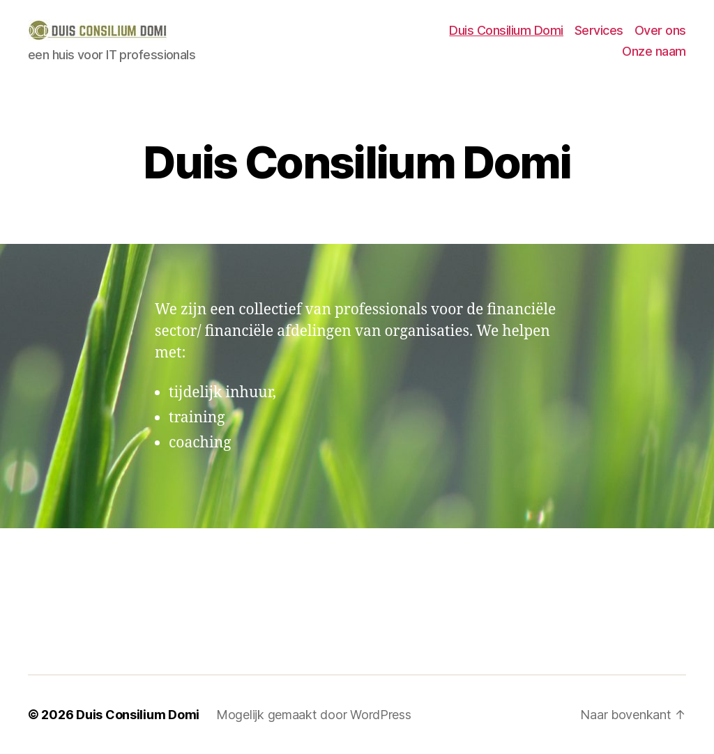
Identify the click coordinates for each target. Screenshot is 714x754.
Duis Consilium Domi (506, 30)
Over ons (660, 30)
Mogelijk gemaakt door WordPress (313, 714)
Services (599, 30)
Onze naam (654, 51)
